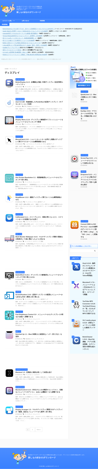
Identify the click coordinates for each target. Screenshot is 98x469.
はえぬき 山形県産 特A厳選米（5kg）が (14, 51)
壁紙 (41, 243)
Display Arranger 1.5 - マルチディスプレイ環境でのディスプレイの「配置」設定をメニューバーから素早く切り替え (38, 418)
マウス (43, 144)
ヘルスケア (35, 377)
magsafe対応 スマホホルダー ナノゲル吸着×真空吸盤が (19, 33)
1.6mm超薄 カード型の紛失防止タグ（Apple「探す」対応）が (23, 44)
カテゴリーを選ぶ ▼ (8, 20)
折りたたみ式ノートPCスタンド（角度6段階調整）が (18, 37)
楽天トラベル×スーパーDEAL (11, 49)
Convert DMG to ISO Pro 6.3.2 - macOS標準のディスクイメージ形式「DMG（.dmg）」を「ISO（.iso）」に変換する (89, 220)
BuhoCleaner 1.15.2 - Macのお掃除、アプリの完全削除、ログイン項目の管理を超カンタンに (89, 325)
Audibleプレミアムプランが (11, 46)
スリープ (27, 223)
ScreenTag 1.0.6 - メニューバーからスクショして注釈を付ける (89, 154)
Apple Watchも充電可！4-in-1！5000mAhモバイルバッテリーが (24, 31)
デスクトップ (35, 243)
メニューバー (35, 86)
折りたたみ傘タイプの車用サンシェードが (17, 40)
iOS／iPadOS (27, 106)
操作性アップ (48, 144)
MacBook (27, 341)
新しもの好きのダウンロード (29, 12)
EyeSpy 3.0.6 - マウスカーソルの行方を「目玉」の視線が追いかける (89, 110)
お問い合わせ (25, 20)
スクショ (33, 341)
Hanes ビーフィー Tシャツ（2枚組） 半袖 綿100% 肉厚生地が (23, 53)
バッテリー (41, 223)
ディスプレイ (28, 86)
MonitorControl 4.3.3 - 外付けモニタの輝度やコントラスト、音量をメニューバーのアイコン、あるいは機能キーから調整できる (38, 395)
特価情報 (42, 20)
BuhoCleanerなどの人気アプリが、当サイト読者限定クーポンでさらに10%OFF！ (27, 28)
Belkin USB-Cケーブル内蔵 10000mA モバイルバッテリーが (20, 42)
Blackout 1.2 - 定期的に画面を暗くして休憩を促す (36, 375)
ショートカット (29, 144)
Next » (38, 437)
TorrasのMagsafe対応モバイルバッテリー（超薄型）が (21, 35)
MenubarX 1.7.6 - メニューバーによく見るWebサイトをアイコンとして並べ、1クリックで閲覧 (89, 276)
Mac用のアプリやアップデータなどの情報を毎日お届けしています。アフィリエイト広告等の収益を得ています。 (56, 455)
